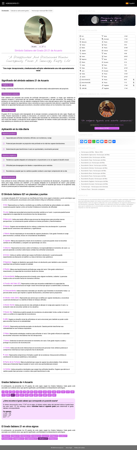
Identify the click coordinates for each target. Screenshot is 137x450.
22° (17, 395)
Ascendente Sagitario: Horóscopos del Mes (94, 181)
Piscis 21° (53, 439)
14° (54, 392)
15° (58, 392)
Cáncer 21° (36, 436)
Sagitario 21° (19, 439)
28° (45, 395)
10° (35, 392)
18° (72, 392)
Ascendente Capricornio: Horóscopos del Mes (95, 155)
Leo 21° (46, 436)
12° (44, 392)
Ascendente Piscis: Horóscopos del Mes (93, 176)
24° (26, 395)
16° (63, 392)
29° (49, 395)
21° (12, 395)
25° (31, 395)
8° (28, 392)
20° (8, 395)
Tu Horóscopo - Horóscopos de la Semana (94, 187)
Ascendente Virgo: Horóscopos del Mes (93, 160)
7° (24, 392)
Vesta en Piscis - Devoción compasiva (93, 189)
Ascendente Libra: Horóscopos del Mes (93, 157)
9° (31, 392)
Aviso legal (69, 447)
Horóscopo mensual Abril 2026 (42, 11)
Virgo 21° (54, 436)
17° (67, 392)
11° (40, 392)
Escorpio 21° (8, 439)
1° (3, 392)
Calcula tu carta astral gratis (20, 11)
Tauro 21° (16, 436)
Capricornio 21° (32, 439)
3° (10, 392)
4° (14, 392)
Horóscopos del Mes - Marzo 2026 (92, 152)
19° (3, 395)
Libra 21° (64, 436)
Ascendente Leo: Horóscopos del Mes (93, 163)
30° (54, 395)
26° (35, 395)
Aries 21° (7, 436)
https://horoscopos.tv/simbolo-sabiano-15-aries (110, 125)
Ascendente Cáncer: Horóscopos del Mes (94, 165)
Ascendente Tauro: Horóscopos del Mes (93, 171)
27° (40, 395)
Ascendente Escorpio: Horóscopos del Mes (94, 184)
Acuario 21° (43, 439)
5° (17, 392)
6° (21, 392)
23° (22, 395)
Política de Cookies (79, 447)
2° (7, 392)
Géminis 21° (26, 436)
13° (49, 392)
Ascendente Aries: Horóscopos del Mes (93, 173)
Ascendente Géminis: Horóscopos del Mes (94, 168)
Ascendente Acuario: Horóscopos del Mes (94, 179)
